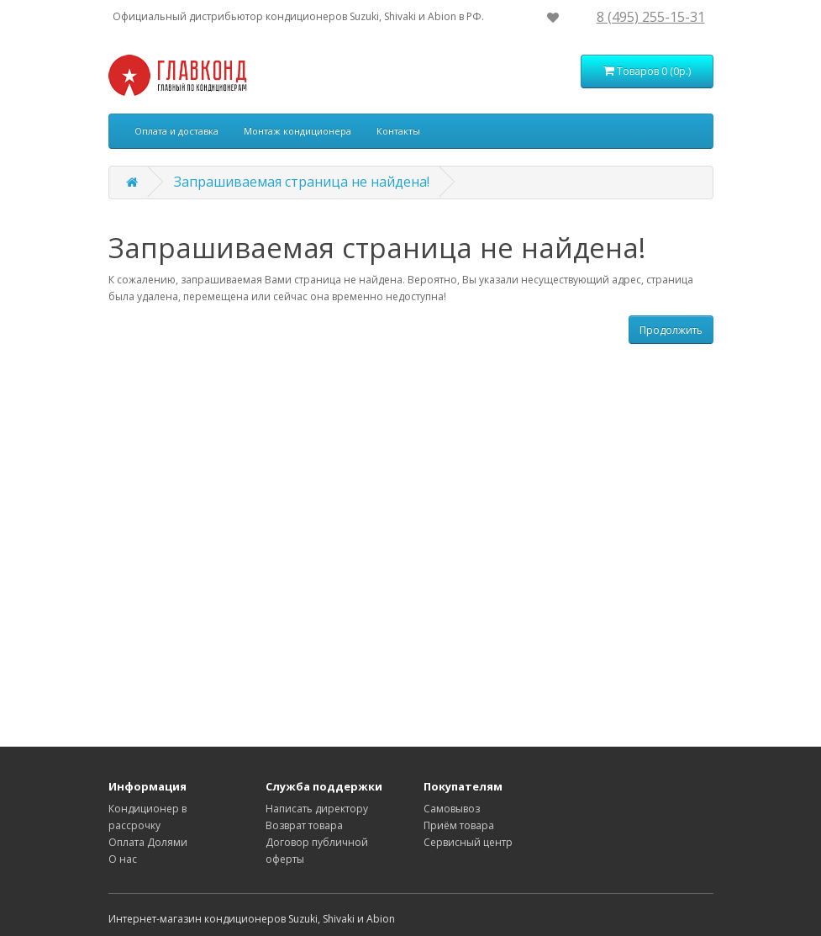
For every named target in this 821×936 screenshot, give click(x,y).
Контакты (398, 130)
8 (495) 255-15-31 (651, 17)
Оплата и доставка (176, 130)
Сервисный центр (468, 842)
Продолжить (671, 330)
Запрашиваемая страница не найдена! (301, 181)
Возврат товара (304, 825)
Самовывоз (452, 808)
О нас (122, 859)
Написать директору (317, 808)
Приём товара (459, 825)
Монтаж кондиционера (297, 130)
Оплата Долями (147, 842)
